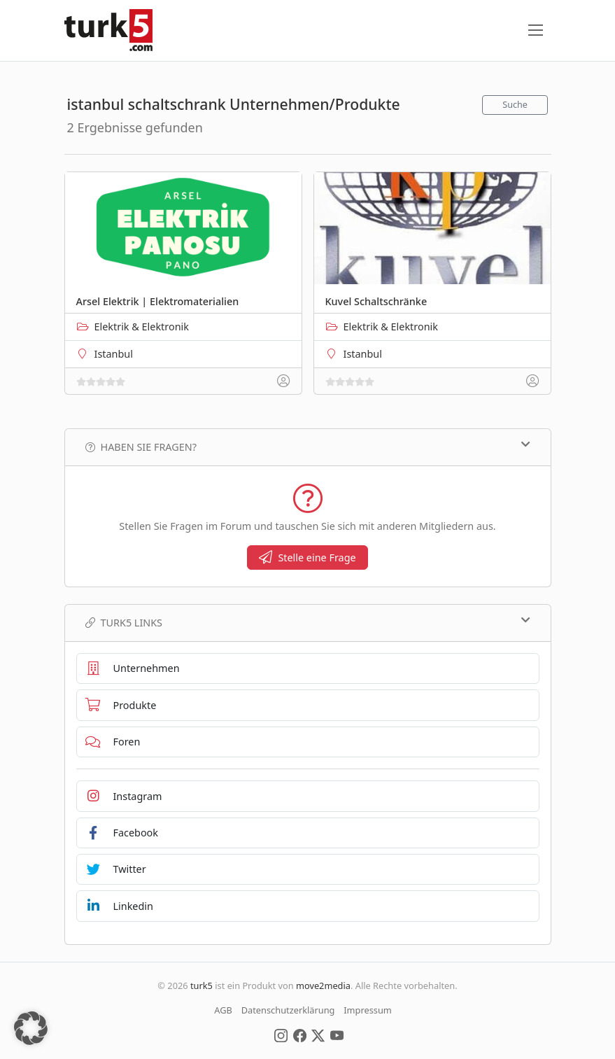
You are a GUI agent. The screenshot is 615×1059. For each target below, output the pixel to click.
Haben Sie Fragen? (307, 447)
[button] (31, 1028)
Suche (515, 105)
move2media (323, 985)
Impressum (368, 1010)
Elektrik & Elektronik (141, 326)
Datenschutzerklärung (288, 1010)
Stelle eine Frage (307, 557)
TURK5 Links (307, 622)
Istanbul (113, 353)
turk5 (201, 985)
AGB (223, 1010)
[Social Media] (281, 1034)
